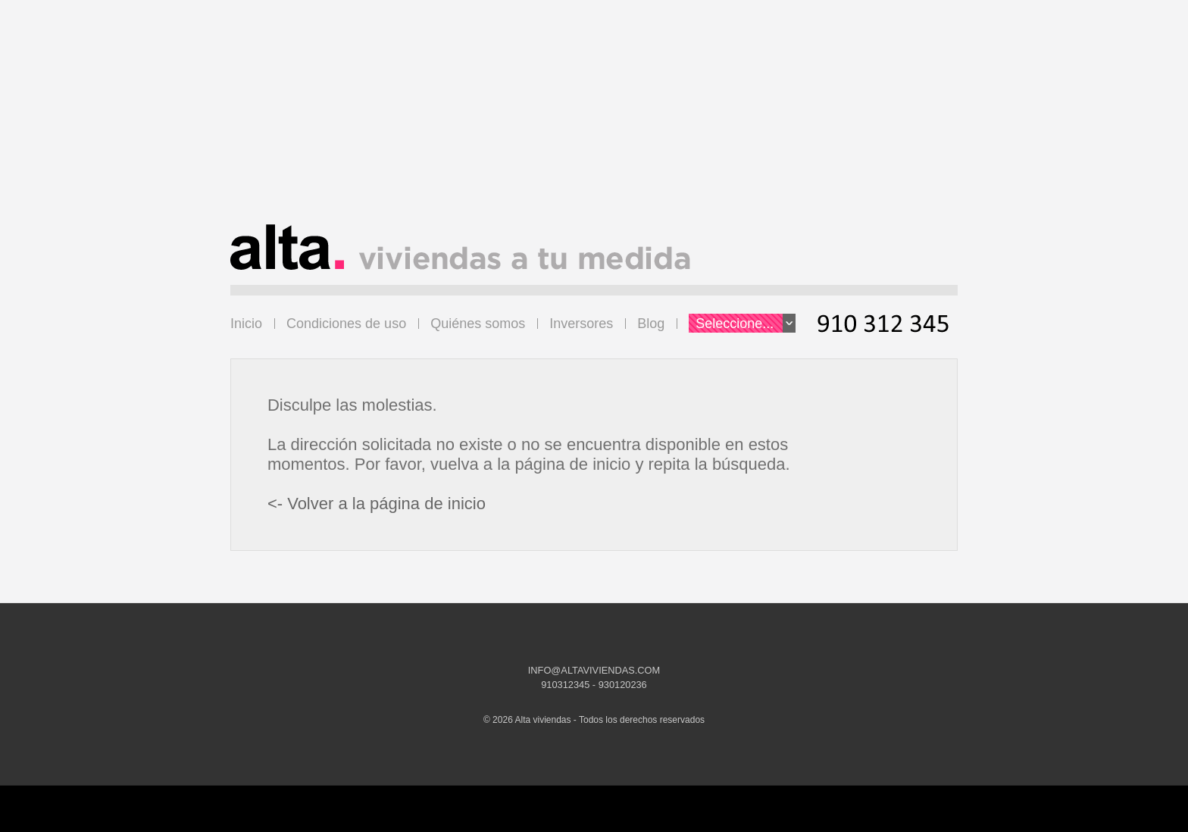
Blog (650, 323)
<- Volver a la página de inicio (376, 503)
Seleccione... (746, 323)
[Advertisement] (594, 118)
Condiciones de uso (346, 323)
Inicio (246, 323)
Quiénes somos (477, 323)
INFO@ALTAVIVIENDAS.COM (594, 670)
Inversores (581, 323)
